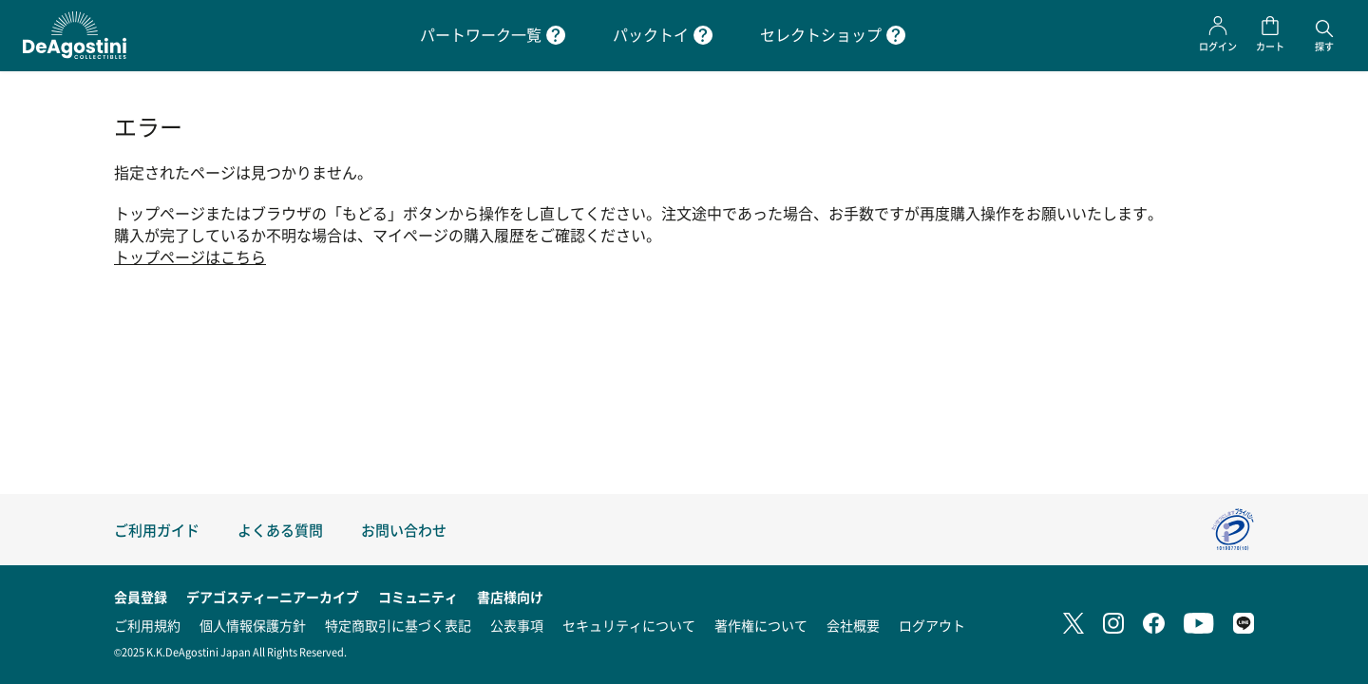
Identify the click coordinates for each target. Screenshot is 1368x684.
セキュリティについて (628, 625)
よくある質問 (280, 530)
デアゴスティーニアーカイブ (272, 596)
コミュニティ (418, 596)
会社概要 (853, 625)
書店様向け (510, 596)
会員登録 (140, 596)
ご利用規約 (147, 625)
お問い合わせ (403, 530)
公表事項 (516, 625)
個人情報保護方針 (253, 625)
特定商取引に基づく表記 (398, 625)
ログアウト (932, 625)
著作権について (761, 625)
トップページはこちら (190, 257)
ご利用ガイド (157, 530)
